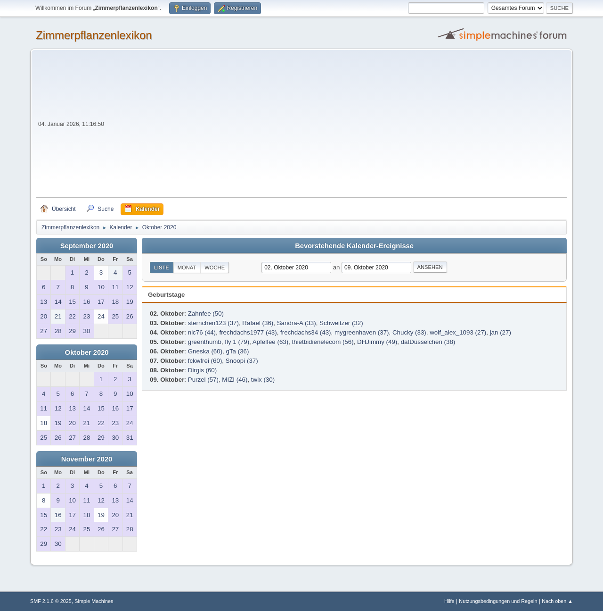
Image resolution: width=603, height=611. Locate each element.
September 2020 (86, 246)
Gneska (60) (205, 351)
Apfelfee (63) (270, 341)
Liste (161, 267)
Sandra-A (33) (296, 322)
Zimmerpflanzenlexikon (94, 35)
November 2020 (86, 459)
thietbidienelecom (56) (323, 341)
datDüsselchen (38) (428, 341)
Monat (187, 267)
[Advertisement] (336, 126)
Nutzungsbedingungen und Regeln (498, 601)
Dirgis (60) (202, 370)
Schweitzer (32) (341, 322)
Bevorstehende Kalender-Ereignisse (354, 246)
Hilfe (449, 601)
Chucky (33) (409, 332)
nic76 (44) (202, 332)
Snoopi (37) (242, 360)
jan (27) (500, 332)
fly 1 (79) (237, 341)
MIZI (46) (234, 379)
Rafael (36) (257, 322)
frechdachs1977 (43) (248, 332)
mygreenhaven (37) (361, 332)
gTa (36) (237, 351)
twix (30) (263, 379)
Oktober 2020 (87, 352)
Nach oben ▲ (557, 601)
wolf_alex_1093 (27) (458, 332)
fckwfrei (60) (205, 360)
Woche (214, 267)
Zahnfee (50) (206, 313)
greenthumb (204, 341)
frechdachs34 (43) (305, 332)
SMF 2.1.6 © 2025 (51, 601)
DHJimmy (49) (377, 341)
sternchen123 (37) (213, 322)
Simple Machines (93, 601)
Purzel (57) (203, 379)
